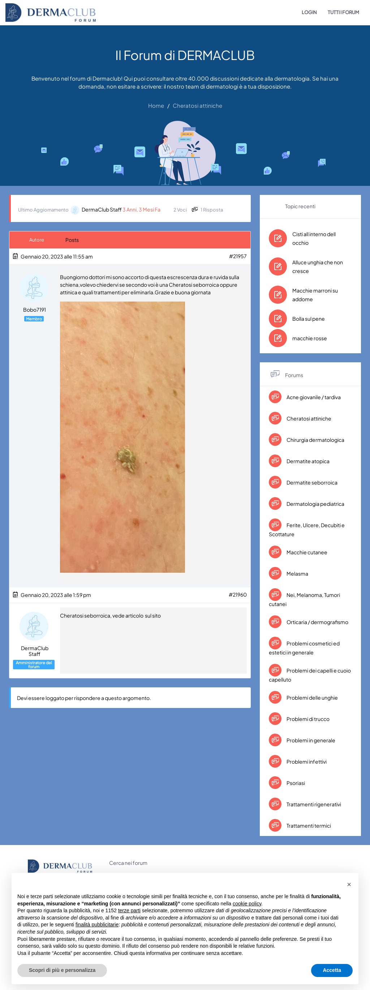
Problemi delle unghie (312, 697)
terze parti (129, 910)
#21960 (238, 594)
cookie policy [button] (247, 903)
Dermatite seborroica (311, 482)
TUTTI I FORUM (343, 12)
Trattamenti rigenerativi (313, 804)
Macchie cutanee (306, 552)
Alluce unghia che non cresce (317, 266)
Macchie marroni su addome (315, 294)
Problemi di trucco (308, 719)
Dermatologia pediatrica (315, 503)
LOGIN (309, 12)
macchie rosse (309, 338)
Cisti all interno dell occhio (314, 238)
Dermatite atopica (308, 461)
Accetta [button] (332, 970)
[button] (349, 884)
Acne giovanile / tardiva (313, 397)
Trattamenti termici (308, 825)
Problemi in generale (310, 740)
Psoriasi (295, 783)
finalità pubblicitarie (97, 924)
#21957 (238, 256)
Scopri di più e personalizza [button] (62, 970)
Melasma (297, 573)
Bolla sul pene (308, 318)
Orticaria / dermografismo (317, 622)
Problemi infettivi (306, 761)
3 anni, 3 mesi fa (141, 209)
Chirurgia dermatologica (315, 439)
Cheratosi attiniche (308, 418)
